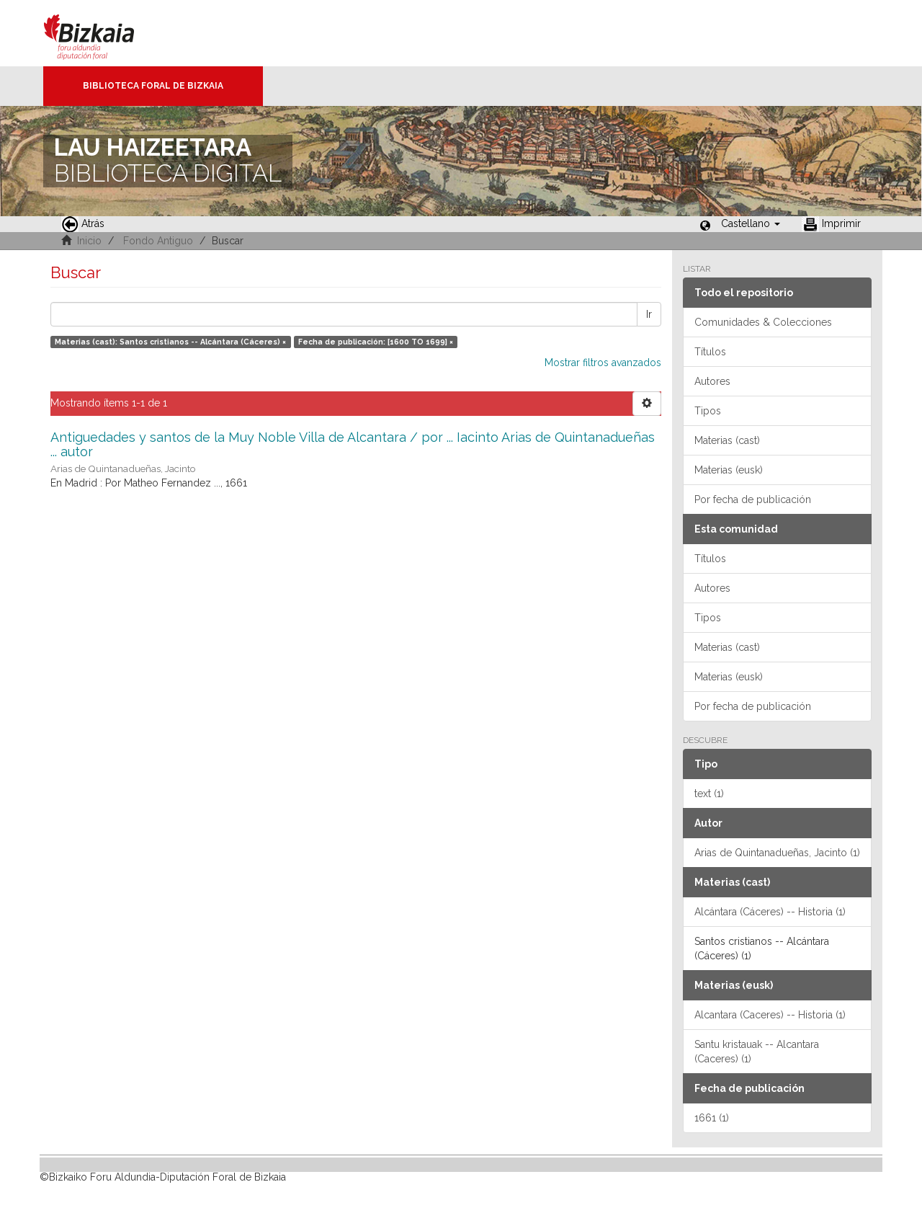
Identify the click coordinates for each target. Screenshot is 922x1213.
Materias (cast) (727, 440)
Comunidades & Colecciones (763, 322)
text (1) (709, 793)
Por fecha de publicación (752, 499)
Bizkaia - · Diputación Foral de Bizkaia (104, 33)
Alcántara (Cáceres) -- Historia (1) (770, 911)
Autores (712, 381)
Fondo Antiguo (158, 240)
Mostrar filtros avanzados (603, 362)
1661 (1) (711, 1118)
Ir (649, 314)
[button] (750, 223)
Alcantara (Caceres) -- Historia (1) (770, 1015)
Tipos (707, 411)
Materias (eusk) (728, 470)
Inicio (89, 240)
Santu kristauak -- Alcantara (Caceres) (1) (756, 1052)
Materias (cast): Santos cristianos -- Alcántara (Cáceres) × (170, 341)
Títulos (710, 351)
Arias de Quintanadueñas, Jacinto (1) (777, 852)
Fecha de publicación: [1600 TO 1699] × (375, 341)
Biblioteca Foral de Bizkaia (153, 86)
